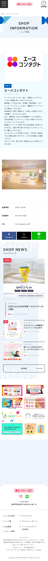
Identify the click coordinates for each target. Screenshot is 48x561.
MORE (31, 368)
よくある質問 (10, 516)
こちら (39, 550)
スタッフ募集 (10, 531)
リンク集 (8, 521)
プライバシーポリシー (30, 521)
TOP (2, 14)
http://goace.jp (21, 224)
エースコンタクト (13, 14)
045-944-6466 (21, 215)
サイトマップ (27, 516)
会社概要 (8, 526)
